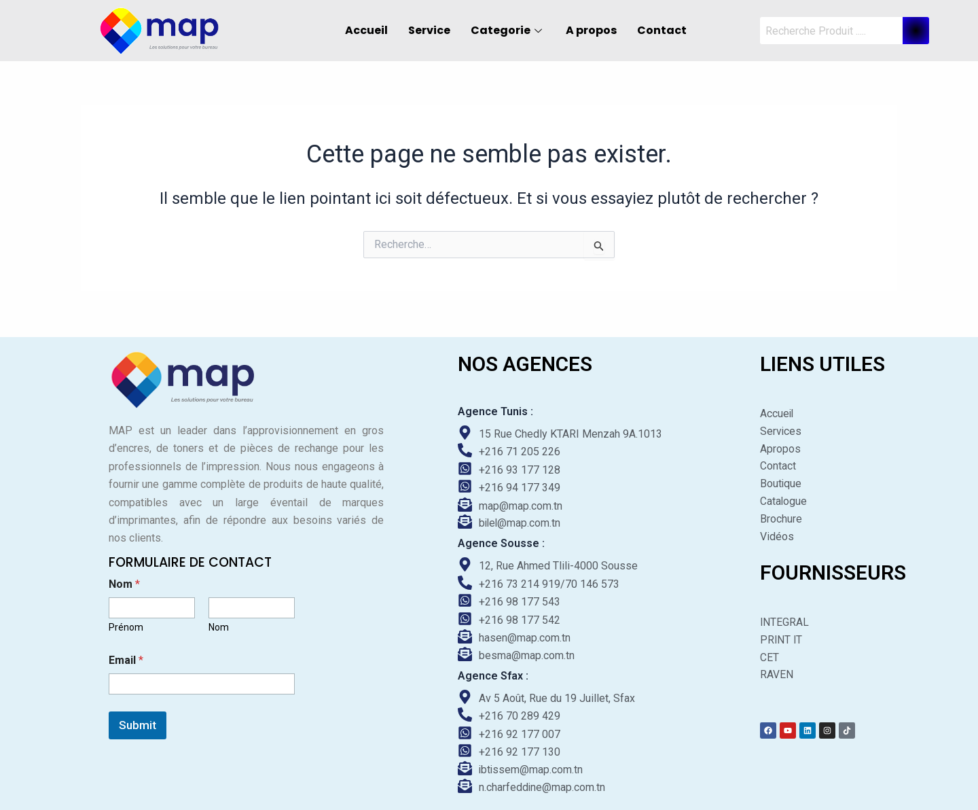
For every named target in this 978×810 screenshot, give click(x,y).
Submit (137, 722)
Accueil (366, 30)
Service (429, 30)
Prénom (126, 624)
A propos (591, 30)
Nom (219, 624)
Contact (662, 30)
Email (126, 657)
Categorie (508, 30)
